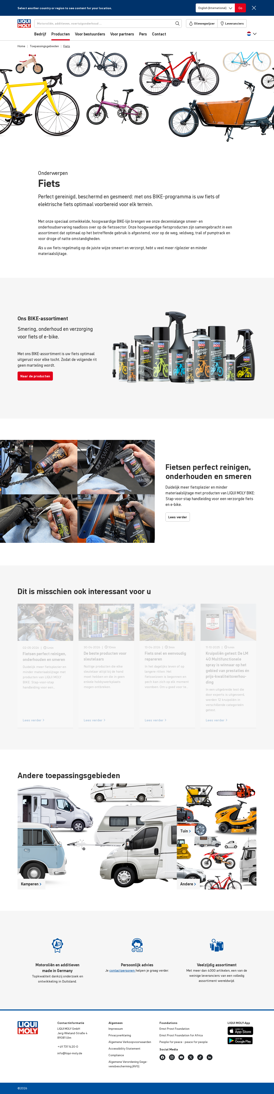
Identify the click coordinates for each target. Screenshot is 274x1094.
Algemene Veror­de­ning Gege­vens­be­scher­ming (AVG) (128, 1064)
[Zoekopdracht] (115, 23)
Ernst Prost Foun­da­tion (174, 1029)
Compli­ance (116, 1055)
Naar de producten (35, 376)
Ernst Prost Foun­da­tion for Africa (181, 1035)
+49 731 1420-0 (67, 1046)
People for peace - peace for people (183, 1042)
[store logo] (30, 29)
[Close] (253, 7)
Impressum (116, 1029)
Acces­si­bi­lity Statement (124, 1048)
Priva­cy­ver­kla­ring (120, 1035)
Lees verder (177, 517)
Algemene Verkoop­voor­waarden (130, 1042)
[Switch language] (215, 7)
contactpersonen (122, 970)
